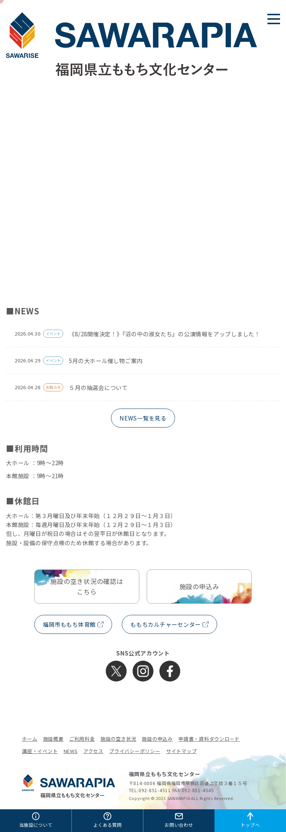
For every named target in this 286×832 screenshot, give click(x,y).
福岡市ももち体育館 (69, 624)
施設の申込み (199, 586)
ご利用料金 (82, 738)
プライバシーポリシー (135, 751)
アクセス (93, 751)
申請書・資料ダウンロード (209, 738)
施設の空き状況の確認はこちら (86, 586)
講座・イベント (40, 751)
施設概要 (53, 738)
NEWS (71, 751)
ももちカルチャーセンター (165, 624)
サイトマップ (181, 751)
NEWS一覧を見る (143, 418)
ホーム (29, 738)
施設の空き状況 (118, 738)
